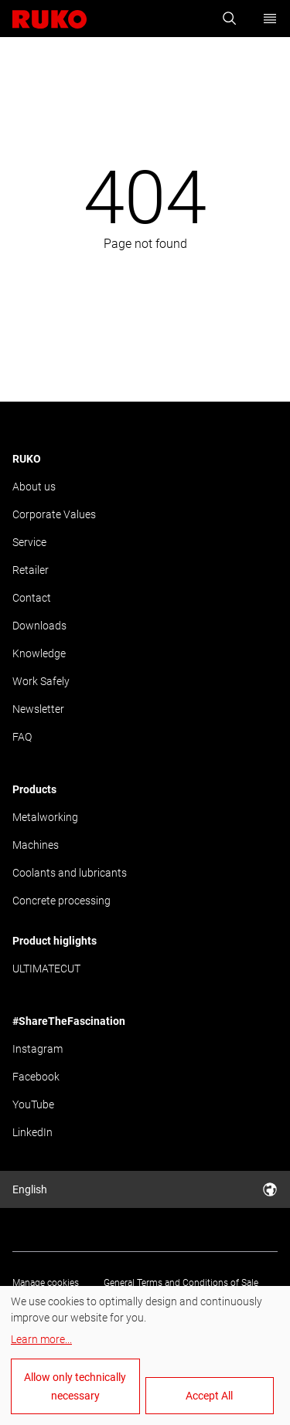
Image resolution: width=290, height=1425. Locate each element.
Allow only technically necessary (75, 1386)
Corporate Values (54, 514)
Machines (35, 845)
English (145, 1189)
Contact (31, 598)
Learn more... (41, 1339)
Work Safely (41, 681)
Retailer (30, 570)
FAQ (22, 737)
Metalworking (45, 817)
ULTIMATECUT (46, 968)
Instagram (37, 1049)
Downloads (39, 625)
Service (29, 542)
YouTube (33, 1104)
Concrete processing (61, 900)
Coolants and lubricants (69, 873)
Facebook (36, 1076)
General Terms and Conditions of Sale (181, 1282)
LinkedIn (32, 1132)
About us (34, 486)
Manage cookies (45, 1282)
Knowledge (39, 653)
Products (34, 789)
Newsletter (38, 709)
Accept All (209, 1395)
